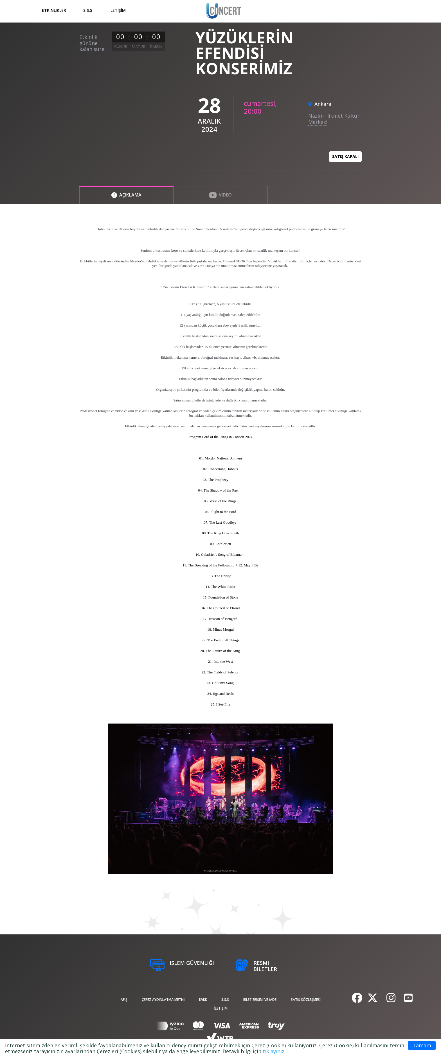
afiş (124, 999)
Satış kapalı (345, 156)
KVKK (203, 999)
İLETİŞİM (117, 10)
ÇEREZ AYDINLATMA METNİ (163, 999)
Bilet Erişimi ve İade (259, 999)
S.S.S (87, 10)
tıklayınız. (274, 1051)
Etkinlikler (54, 10)
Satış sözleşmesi (306, 999)
